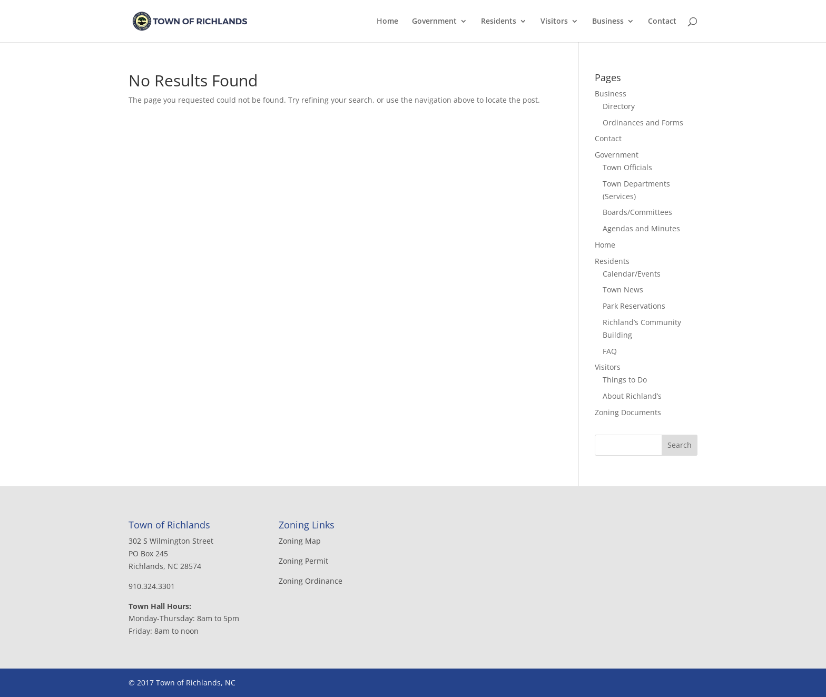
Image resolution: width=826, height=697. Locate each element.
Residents (498, 21)
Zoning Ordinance (310, 581)
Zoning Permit (303, 561)
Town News (623, 289)
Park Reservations (634, 306)
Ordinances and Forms (643, 122)
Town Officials (627, 167)
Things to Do (625, 380)
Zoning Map (300, 541)
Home (387, 21)
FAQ (610, 351)
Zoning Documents (628, 412)
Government (434, 21)
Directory (619, 106)
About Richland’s (632, 396)
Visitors (554, 21)
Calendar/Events (632, 274)
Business (608, 21)
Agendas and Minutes (641, 228)
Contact (662, 21)
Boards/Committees (637, 212)
